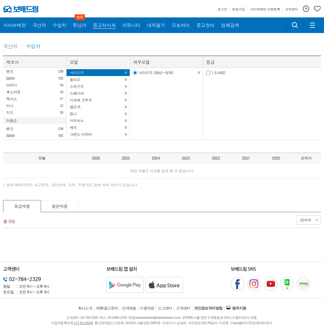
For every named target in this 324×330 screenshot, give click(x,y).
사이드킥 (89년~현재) (156, 72)
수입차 (33, 46)
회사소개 (85, 308)
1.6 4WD (218, 72)
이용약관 (147, 308)
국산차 (10, 46)
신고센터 (165, 308)
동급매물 (22, 206)
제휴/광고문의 (107, 308)
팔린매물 (60, 206)
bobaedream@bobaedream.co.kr (158, 317)
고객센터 (183, 308)
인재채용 (129, 308)
